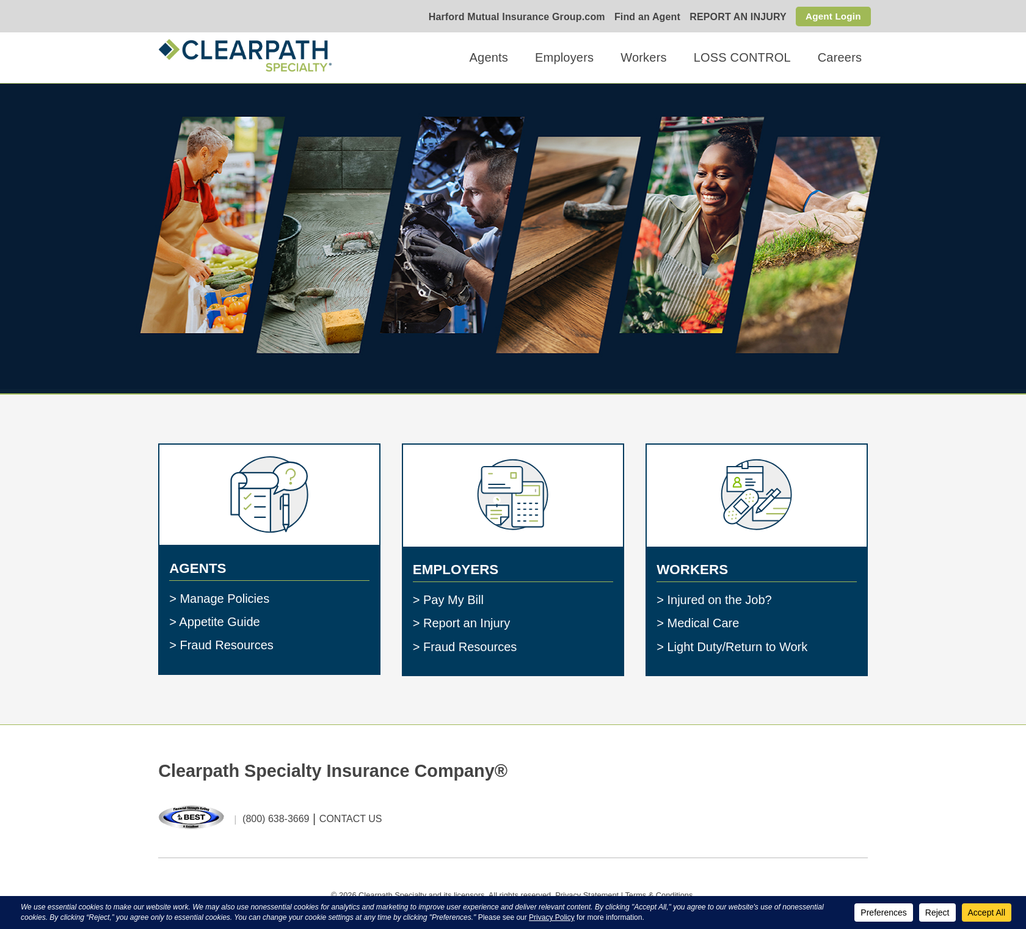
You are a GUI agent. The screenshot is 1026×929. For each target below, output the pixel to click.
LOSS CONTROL (742, 57)
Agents (489, 57)
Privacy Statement (587, 895)
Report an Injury (466, 623)
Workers (643, 57)
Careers (840, 57)
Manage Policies (224, 598)
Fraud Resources (226, 645)
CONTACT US (350, 819)
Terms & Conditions (659, 895)
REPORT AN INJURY (735, 17)
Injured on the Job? (719, 600)
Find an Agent (644, 17)
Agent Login (832, 16)
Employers (564, 57)
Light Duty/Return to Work (737, 646)
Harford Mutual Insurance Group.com (514, 17)
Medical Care (703, 623)
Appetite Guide (219, 621)
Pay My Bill (453, 600)
